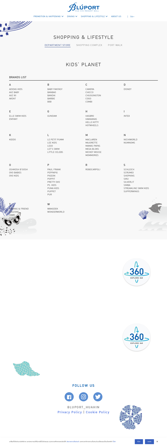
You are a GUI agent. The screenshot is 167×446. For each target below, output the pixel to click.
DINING (71, 16)
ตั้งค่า (114, 443)
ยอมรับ (149, 443)
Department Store (58, 45)
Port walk (115, 45)
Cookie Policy (97, 412)
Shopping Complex (89, 45)
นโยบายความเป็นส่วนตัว (73, 443)
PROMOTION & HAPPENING (47, 16)
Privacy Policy (70, 412)
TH (131, 16)
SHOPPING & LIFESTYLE (93, 16)
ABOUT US (116, 16)
